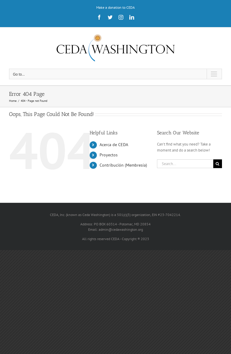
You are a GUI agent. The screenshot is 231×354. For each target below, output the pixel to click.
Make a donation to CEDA (115, 7)
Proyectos (109, 155)
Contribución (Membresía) (123, 165)
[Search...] (185, 163)
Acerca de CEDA (114, 144)
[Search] (217, 163)
